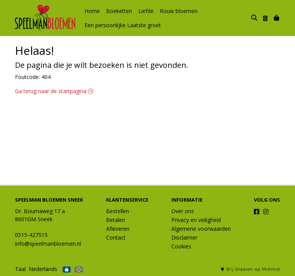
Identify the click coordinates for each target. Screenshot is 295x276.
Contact (116, 237)
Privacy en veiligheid (196, 219)
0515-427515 (31, 234)
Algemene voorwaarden (201, 228)
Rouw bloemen (178, 11)
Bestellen (117, 211)
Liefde (146, 11)
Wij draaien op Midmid (250, 269)
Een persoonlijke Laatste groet (123, 25)
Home (92, 11)
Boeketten (119, 11)
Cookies (181, 246)
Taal (20, 269)
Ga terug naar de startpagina (54, 91)
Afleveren (117, 228)
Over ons (182, 211)
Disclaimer (184, 237)
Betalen (115, 219)
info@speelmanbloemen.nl (48, 243)
